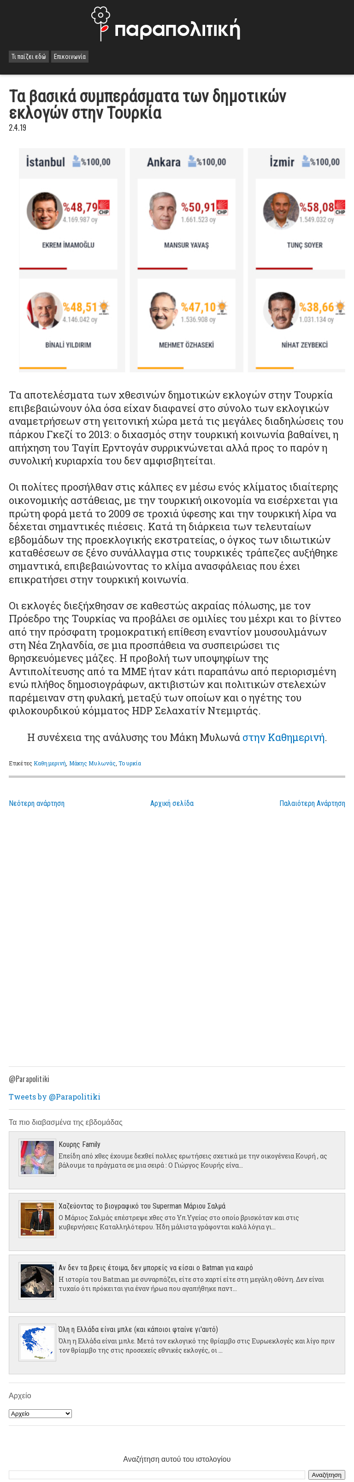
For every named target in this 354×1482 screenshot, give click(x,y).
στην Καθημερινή (283, 737)
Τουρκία (129, 763)
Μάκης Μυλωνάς (92, 763)
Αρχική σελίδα (172, 803)
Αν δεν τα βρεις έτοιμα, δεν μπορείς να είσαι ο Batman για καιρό (156, 1267)
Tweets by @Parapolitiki (54, 1096)
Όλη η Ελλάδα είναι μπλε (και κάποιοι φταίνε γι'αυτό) (138, 1329)
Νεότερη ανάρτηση (37, 803)
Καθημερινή (50, 763)
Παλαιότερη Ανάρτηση (312, 803)
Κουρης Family (79, 1144)
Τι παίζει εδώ (29, 56)
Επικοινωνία (70, 56)
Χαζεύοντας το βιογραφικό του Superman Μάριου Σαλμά (142, 1206)
